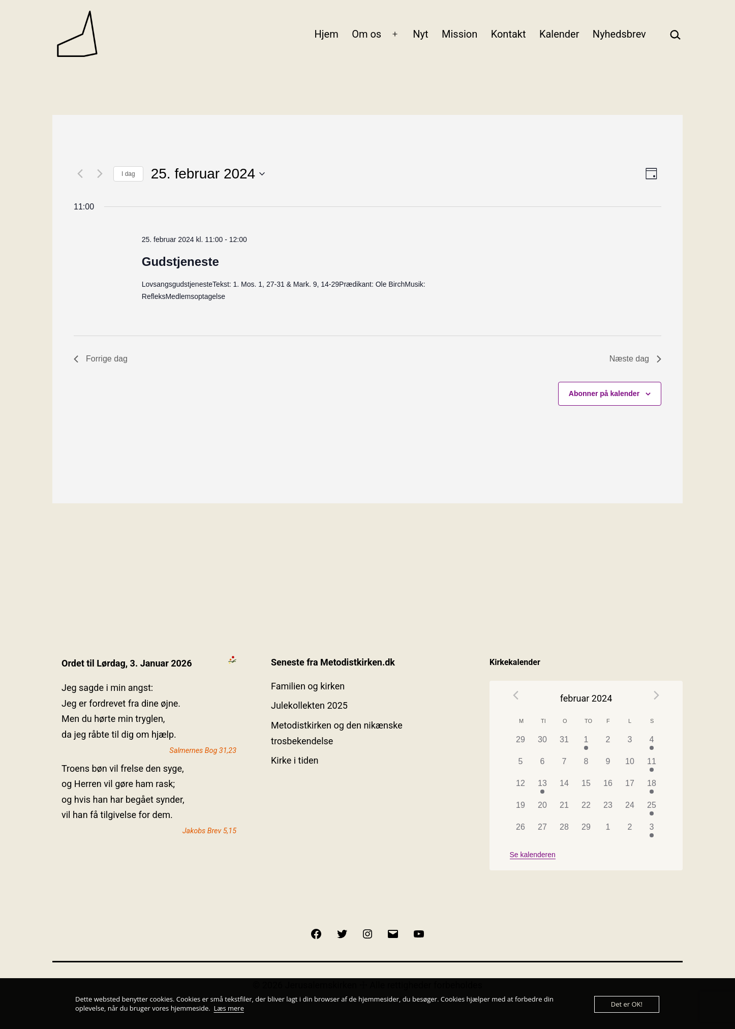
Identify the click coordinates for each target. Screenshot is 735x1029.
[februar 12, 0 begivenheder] (521, 788)
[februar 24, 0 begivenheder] (630, 810)
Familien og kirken (308, 686)
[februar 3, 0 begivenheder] (630, 744)
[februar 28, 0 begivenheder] (564, 832)
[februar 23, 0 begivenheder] (608, 810)
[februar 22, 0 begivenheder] (586, 810)
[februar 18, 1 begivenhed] (652, 788)
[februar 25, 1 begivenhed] (652, 810)
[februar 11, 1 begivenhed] (652, 766)
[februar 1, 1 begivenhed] (586, 744)
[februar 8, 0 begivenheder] (586, 766)
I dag (128, 173)
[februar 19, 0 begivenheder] (521, 810)
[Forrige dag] (80, 174)
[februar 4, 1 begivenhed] (652, 744)
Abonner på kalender (604, 393)
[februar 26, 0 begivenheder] (521, 832)
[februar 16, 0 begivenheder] (608, 788)
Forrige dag (101, 358)
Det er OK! (626, 1004)
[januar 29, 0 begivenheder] (521, 744)
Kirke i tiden (294, 760)
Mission (459, 34)
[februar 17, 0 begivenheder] (630, 788)
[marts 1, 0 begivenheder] (608, 832)
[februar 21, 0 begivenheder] (564, 810)
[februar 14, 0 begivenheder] (564, 788)
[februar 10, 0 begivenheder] (630, 766)
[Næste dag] (100, 174)
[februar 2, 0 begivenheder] (608, 744)
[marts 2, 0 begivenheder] (630, 832)
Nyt (420, 34)
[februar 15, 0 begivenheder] (586, 788)
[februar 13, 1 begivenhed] (543, 788)
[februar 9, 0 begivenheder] (608, 766)
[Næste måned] (656, 695)
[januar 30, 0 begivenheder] (543, 744)
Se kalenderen (533, 855)
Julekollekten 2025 (309, 705)
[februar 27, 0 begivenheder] (543, 832)
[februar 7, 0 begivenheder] (564, 766)
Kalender (559, 34)
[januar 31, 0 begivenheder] (564, 744)
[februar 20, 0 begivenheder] (543, 810)
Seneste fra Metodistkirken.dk (333, 662)
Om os (366, 34)
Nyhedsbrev (619, 34)
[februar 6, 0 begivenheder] (543, 766)
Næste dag (635, 358)
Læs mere (228, 1008)
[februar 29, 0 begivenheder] (586, 832)
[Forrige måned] (516, 695)
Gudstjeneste (180, 261)
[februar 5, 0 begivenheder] (521, 766)
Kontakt (508, 34)
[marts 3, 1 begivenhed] (652, 832)
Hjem (327, 34)
